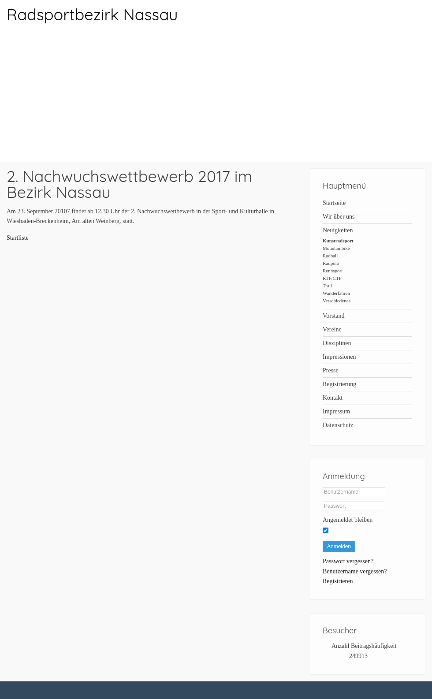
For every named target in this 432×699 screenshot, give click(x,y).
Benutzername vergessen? (355, 571)
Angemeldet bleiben (347, 520)
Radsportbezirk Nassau (92, 14)
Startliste (18, 237)
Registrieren (338, 581)
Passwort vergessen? (348, 561)
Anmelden (339, 546)
